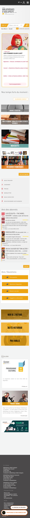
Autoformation (7, 505)
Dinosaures (10, 232)
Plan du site (7, 492)
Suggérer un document (16, 298)
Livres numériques (8, 504)
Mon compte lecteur (9, 503)
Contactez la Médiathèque (9, 480)
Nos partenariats (8, 498)
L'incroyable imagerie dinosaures (13, 236)
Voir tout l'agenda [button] (24, 174)
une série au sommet (10, 220)
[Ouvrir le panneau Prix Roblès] (14, 512)
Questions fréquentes (16, 284)
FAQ (5, 496)
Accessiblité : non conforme (11, 495)
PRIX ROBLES (15, 340)
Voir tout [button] (26, 266)
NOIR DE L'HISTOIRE (15, 314)
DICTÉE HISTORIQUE (15, 327)
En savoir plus (24, 415)
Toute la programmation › (15, 84)
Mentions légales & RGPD (10, 494)
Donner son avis (14, 291)
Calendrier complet (21, 99)
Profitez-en (24, 386)
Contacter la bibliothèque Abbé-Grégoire (13, 473)
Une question (13, 277)
